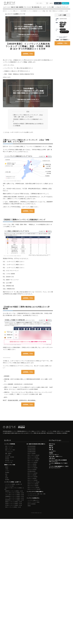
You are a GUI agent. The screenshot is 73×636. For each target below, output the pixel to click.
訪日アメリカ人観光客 (32, 467)
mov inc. (40, 512)
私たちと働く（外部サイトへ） (56, 456)
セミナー (44, 7)
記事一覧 (51, 449)
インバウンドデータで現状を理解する (35, 491)
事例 (32, 7)
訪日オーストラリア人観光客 (34, 489)
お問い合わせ (65, 3)
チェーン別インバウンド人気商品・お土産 (14, 498)
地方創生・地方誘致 (9, 457)
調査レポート (39, 7)
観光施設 (7, 479)
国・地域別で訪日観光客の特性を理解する (36, 443)
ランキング (29, 7)
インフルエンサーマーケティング (61, 7)
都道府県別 (21, 7)
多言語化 (7, 458)
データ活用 (7, 455)
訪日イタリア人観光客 (32, 476)
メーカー (7, 470)
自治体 (6, 477)
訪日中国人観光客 (31, 446)
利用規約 (51, 452)
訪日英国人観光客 (31, 471)
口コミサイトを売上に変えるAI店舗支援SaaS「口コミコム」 (58, 460)
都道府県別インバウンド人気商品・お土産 (14, 499)
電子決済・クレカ (9, 460)
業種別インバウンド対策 (9, 464)
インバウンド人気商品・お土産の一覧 (13, 484)
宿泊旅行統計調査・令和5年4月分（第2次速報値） (22, 400)
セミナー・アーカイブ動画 (33, 502)
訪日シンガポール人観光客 (33, 455)
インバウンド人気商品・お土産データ (12, 481)
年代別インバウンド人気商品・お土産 (13, 505)
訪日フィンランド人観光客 (33, 487)
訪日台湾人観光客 (31, 448)
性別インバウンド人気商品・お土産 (13, 507)
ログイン (51, 3)
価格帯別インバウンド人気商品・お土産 (14, 491)
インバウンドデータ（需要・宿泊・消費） (37, 493)
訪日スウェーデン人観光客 (33, 482)
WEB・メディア (8, 448)
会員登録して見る (28, 53)
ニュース (5, 7)
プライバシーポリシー (54, 454)
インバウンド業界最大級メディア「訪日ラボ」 (58, 464)
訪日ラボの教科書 (31, 503)
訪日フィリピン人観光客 (33, 460)
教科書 (35, 7)
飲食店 (6, 467)
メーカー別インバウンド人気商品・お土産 (14, 492)
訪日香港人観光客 (31, 449)
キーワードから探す (9, 486)
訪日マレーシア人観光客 (33, 457)
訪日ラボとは (52, 443)
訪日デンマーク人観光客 (33, 483)
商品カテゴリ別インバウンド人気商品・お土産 (14, 488)
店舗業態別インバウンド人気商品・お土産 (14, 496)
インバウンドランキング (33, 495)
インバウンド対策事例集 (9, 443)
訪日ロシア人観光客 (32, 478)
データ (25, 7)
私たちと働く (57, 3)
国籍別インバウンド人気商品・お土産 (13, 501)
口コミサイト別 (8, 462)
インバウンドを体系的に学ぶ (33, 498)
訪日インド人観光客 (32, 464)
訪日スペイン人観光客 (32, 480)
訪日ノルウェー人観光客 (33, 485)
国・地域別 (16, 7)
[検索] (47, 3)
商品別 (12, 7)
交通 (6, 476)
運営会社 (51, 445)
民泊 (6, 474)
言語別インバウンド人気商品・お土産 (13, 503)
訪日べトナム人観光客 (32, 462)
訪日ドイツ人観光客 (32, 474)
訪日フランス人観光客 (32, 473)
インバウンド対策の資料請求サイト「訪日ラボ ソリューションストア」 (58, 467)
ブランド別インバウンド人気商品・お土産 (14, 494)
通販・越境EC (8, 453)
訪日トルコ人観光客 (32, 466)
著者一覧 (51, 447)
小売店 (6, 468)
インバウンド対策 (50, 7)
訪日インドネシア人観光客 (33, 458)
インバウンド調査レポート (33, 500)
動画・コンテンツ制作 (10, 449)
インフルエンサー (9, 451)
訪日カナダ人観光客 (32, 469)
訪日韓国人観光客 (31, 451)
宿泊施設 (7, 472)
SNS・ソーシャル (9, 446)
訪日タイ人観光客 (31, 453)
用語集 (29, 505)
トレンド (8, 7)
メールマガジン (52, 451)
